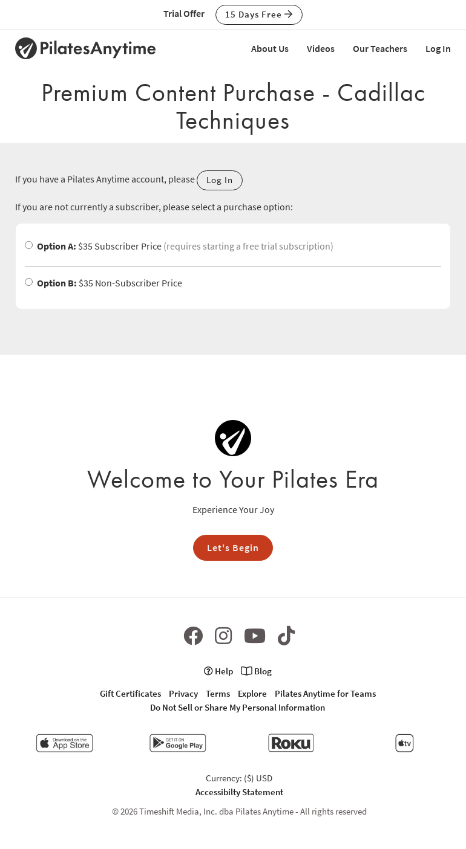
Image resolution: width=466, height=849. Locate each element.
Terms (218, 693)
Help (218, 671)
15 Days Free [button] (259, 14)
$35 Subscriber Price (179, 246)
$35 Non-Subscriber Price (103, 283)
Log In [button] (219, 180)
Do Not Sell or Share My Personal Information (237, 707)
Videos (321, 48)
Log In (438, 48)
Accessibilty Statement (239, 792)
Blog (256, 671)
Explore (252, 693)
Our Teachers (380, 48)
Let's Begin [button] (233, 547)
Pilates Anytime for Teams (325, 693)
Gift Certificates (130, 693)
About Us (270, 48)
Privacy (183, 693)
